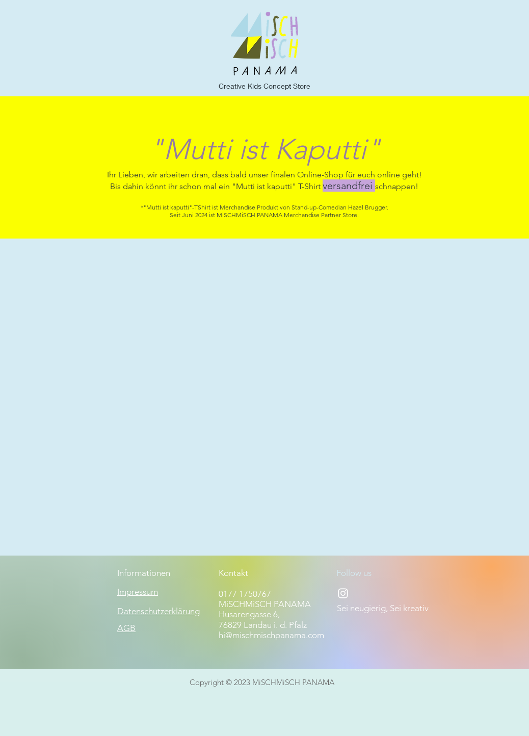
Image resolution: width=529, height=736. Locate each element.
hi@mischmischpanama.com (271, 635)
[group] (264, 261)
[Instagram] (343, 593)
